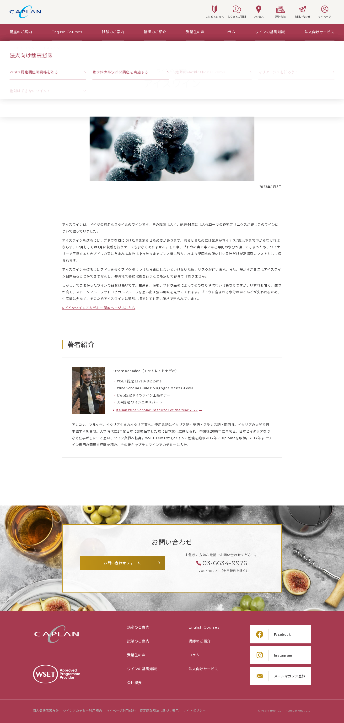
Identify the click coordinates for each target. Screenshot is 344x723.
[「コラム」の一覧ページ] (29, 48)
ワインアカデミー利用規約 (82, 710)
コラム (194, 655)
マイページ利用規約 (120, 710)
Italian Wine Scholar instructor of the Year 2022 (157, 410)
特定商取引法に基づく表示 (159, 710)
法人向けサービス (203, 669)
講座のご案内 (138, 627)
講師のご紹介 (199, 641)
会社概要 (134, 683)
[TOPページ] (15, 48)
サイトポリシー (194, 710)
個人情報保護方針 (46, 710)
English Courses (203, 627)
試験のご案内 (138, 641)
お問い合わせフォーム (122, 563)
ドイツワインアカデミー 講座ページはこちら (100, 307)
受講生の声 (136, 655)
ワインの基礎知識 (142, 669)
